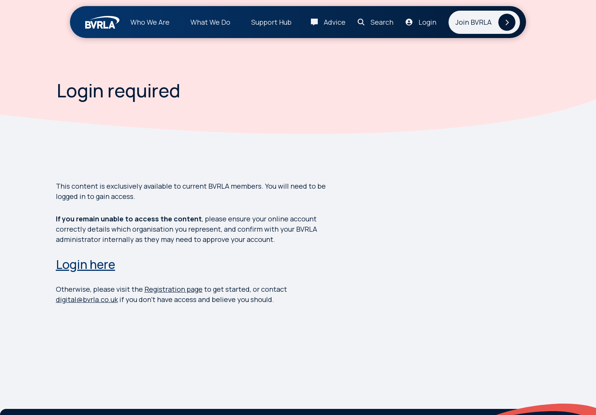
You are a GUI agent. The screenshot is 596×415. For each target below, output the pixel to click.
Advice (335, 22)
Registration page (173, 289)
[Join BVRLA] (484, 22)
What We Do (210, 22)
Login (427, 22)
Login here (85, 264)
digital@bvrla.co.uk (87, 299)
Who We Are (150, 22)
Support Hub (271, 22)
